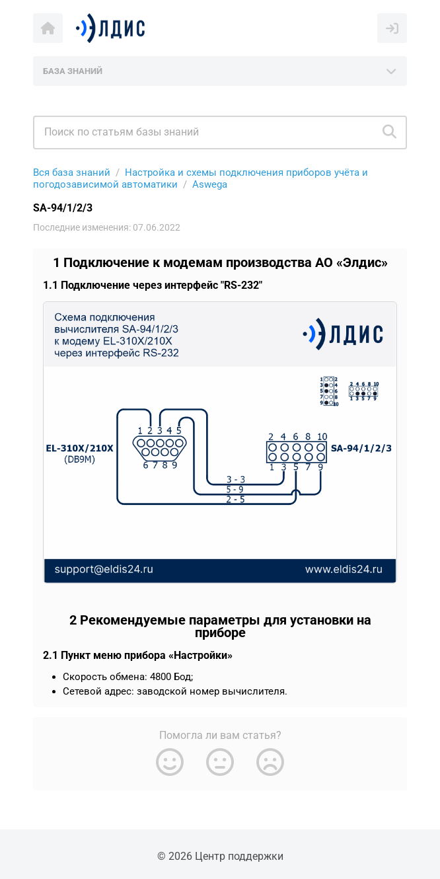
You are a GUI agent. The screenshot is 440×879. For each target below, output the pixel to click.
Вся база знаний (71, 172)
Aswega (209, 184)
